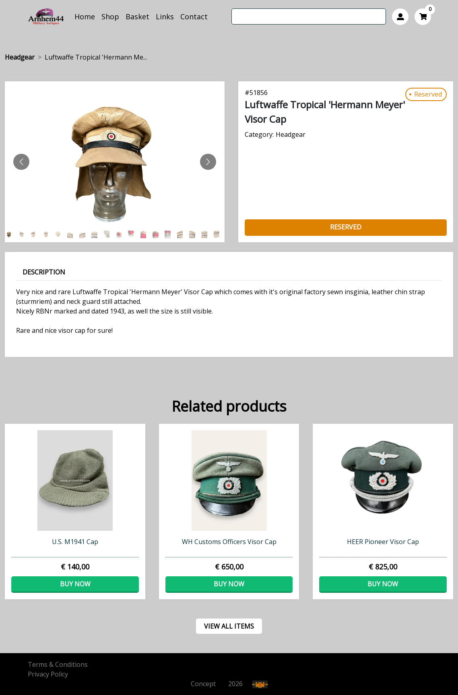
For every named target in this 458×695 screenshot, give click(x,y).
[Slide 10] (133, 234)
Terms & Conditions (58, 664)
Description (44, 272)
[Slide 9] (121, 234)
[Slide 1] (23, 234)
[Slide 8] (108, 234)
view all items (229, 626)
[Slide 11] (145, 234)
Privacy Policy (48, 674)
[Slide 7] (96, 234)
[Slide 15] (194, 234)
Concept (209, 683)
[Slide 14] (182, 234)
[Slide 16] (206, 234)
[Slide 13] (169, 234)
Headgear (20, 57)
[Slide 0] (11, 234)
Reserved (345, 227)
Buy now (75, 584)
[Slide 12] (157, 234)
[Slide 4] (59, 234)
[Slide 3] (47, 234)
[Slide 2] (35, 234)
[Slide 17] (218, 234)
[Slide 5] (72, 234)
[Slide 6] (84, 234)
